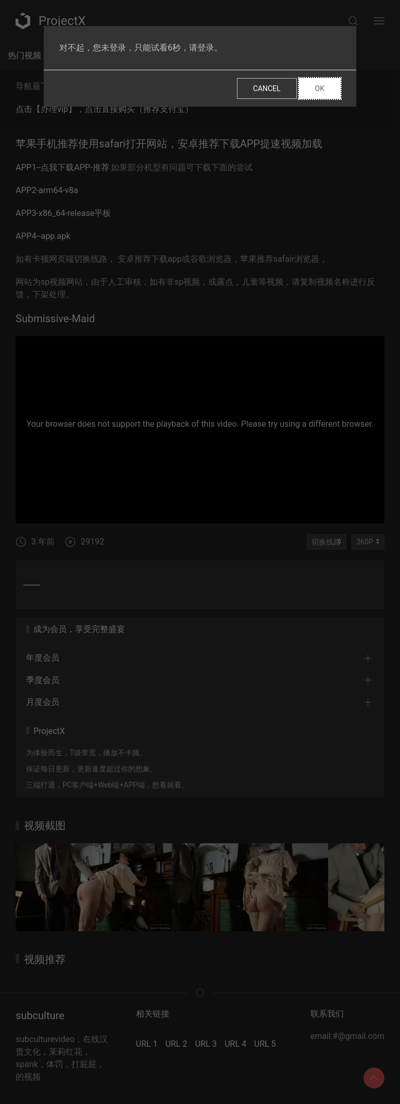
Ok (319, 88)
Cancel (267, 88)
